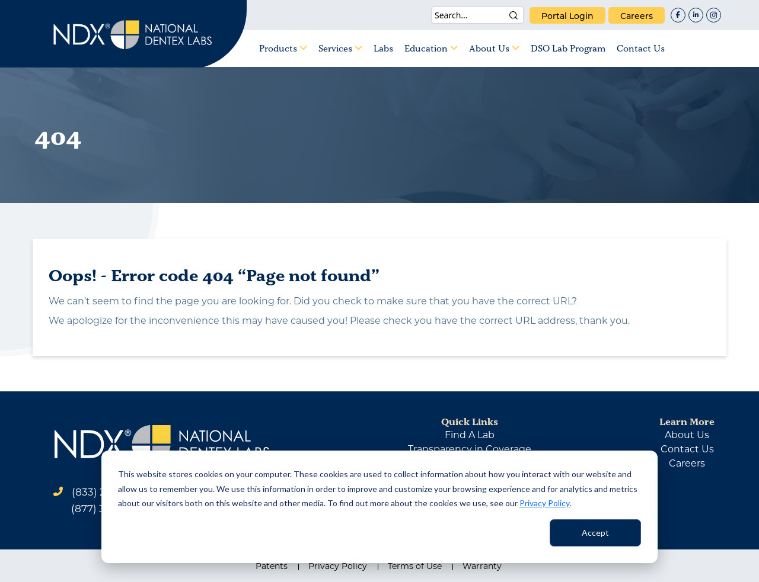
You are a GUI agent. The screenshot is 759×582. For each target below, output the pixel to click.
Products (283, 48)
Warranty (482, 566)
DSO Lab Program (568, 48)
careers (636, 16)
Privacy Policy (544, 503)
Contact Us (641, 48)
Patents (272, 566)
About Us (494, 48)
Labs (383, 48)
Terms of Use (415, 566)
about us (687, 434)
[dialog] (379, 507)
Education (431, 48)
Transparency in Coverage (469, 449)
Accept (595, 533)
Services (340, 48)
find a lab (470, 434)
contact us (687, 449)
